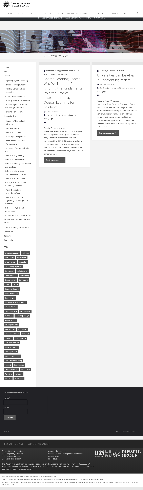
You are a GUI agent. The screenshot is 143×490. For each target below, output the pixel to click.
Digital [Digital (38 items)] (15, 284)
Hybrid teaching (53, 129)
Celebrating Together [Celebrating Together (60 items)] (13, 266)
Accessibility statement (57, 451)
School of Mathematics (15, 178)
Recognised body (78, 466)
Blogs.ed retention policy (11, 456)
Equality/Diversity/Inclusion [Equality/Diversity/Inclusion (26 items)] (15, 302)
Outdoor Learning (69, 129)
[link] (137, 13)
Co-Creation (105, 102)
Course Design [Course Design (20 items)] (10, 280)
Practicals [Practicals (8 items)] (8, 338)
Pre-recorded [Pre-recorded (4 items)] (20, 338)
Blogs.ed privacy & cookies (12, 454)
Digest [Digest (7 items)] (7, 284)
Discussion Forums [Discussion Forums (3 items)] (12, 289)
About (6, 71)
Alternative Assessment (15, 96)
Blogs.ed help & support (11, 459)
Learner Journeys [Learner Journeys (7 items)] (22, 316)
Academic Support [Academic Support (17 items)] (12, 253)
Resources (8, 236)
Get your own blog (51, 476)
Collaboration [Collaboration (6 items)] (22, 271)
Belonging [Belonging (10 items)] (23, 262)
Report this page (54, 459)
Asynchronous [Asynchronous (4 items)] (10, 262)
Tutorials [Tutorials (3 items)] (8, 374)
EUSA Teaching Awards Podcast (18, 227)
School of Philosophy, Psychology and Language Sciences (16, 200)
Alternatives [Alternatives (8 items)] (9, 257)
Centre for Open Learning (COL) (18, 215)
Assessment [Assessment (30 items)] (21, 257)
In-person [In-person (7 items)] (8, 316)
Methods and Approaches (57, 85)
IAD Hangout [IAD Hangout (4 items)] (25, 311)
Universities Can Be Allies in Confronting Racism (116, 91)
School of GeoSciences (15, 159)
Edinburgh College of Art (15, 136)
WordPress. (135, 431)
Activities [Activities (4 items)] (25, 253)
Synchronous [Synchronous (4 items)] (19, 365)
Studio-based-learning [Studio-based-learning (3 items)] (13, 361)
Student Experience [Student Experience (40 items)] (12, 356)
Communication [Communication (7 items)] (11, 275)
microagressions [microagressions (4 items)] (11, 325)
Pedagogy (48, 133)
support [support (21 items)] (8, 365)
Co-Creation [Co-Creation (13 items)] (9, 271)
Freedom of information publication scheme (65, 454)
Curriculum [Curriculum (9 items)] (23, 280)
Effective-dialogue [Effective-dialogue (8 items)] (11, 293)
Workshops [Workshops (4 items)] (19, 378)
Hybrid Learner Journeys (15, 85)
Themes (7, 75)
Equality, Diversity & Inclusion (111, 85)
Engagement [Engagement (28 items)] (10, 298)
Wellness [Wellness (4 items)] (8, 378)
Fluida (126, 431)
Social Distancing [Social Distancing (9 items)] (11, 347)
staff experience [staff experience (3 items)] (11, 352)
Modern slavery (54, 456)
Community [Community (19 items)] (24, 275)
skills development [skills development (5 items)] (12, 343)
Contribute (8, 231)
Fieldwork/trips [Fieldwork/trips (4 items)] (10, 307)
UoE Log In (8, 240)
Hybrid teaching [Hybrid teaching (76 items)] (11, 311)
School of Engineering (14, 155)
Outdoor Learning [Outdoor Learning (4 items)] (12, 334)
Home (6, 67)
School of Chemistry (13, 132)
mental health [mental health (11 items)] (10, 320)
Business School (12, 128)
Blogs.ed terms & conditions (13, 451)
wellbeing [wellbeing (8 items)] (18, 374)
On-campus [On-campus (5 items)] (22, 329)
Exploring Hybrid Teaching (16, 80)
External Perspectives (14, 112)
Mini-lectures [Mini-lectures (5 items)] (10, 329)
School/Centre (10, 116)
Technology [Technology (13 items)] (25, 369)
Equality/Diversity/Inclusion (123, 102)
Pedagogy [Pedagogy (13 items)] (25, 334)
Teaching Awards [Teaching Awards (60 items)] (11, 369)
